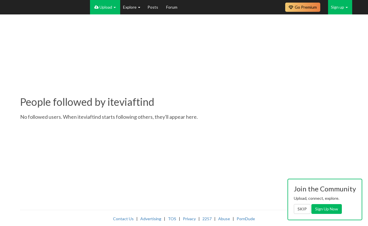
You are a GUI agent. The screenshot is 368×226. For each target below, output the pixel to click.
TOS (172, 218)
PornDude (246, 218)
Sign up (339, 7)
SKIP (302, 208)
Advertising (150, 218)
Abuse (224, 218)
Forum (171, 7)
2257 (207, 218)
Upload (105, 7)
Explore (131, 7)
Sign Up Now (326, 208)
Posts (153, 7)
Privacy (189, 218)
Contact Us (123, 218)
